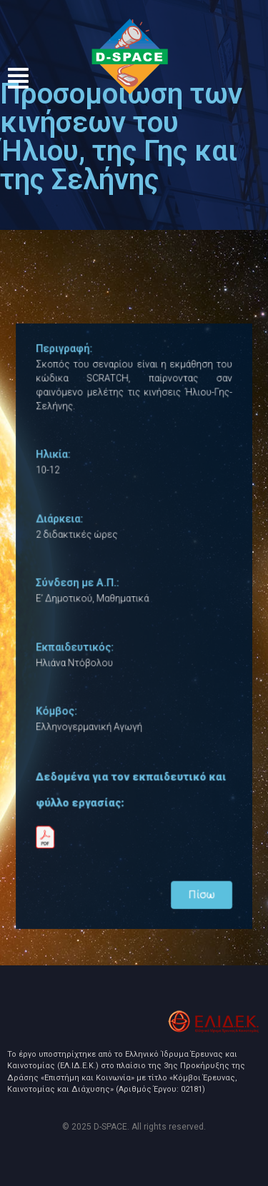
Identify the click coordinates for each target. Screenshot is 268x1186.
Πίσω (198, 881)
